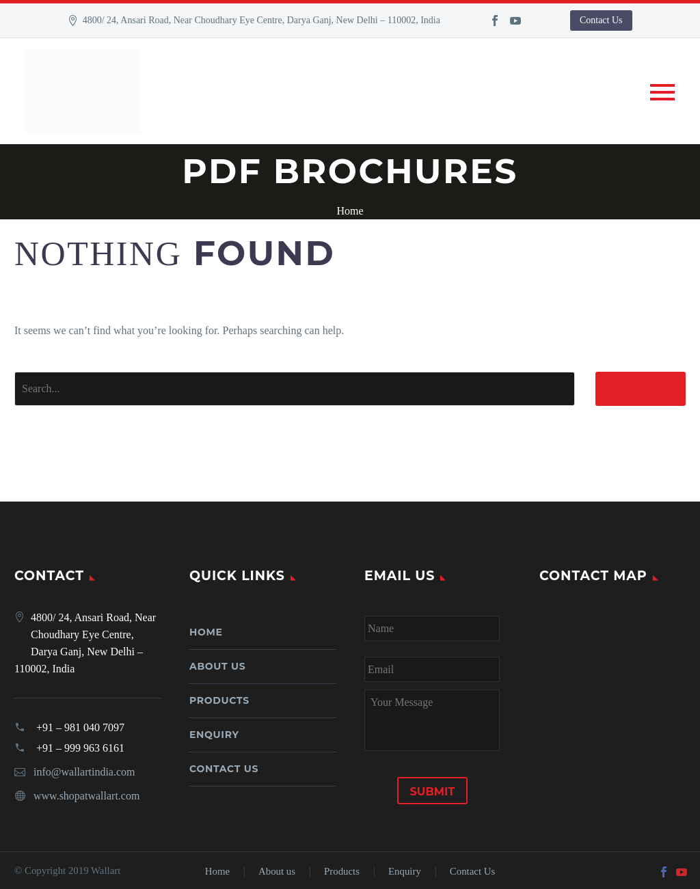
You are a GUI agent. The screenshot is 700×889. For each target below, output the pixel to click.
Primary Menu (662, 92)
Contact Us (601, 20)
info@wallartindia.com (84, 772)
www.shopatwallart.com (86, 796)
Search (640, 388)
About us (217, 666)
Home (206, 632)
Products (219, 700)
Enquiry (214, 734)
